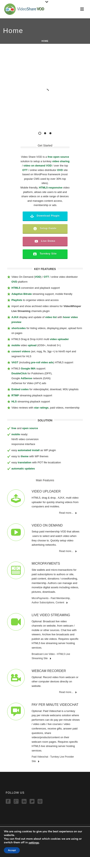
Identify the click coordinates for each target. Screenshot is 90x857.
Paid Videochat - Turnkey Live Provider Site (53, 759)
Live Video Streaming (51, 615)
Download (45, 845)
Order (45, 850)
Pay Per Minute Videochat (55, 704)
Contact (45, 854)
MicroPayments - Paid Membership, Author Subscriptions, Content (51, 600)
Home (45, 833)
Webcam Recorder (49, 671)
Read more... (68, 513)
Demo (45, 841)
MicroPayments (46, 563)
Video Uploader (46, 491)
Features (45, 837)
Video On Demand (47, 525)
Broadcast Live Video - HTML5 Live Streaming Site (51, 656)
